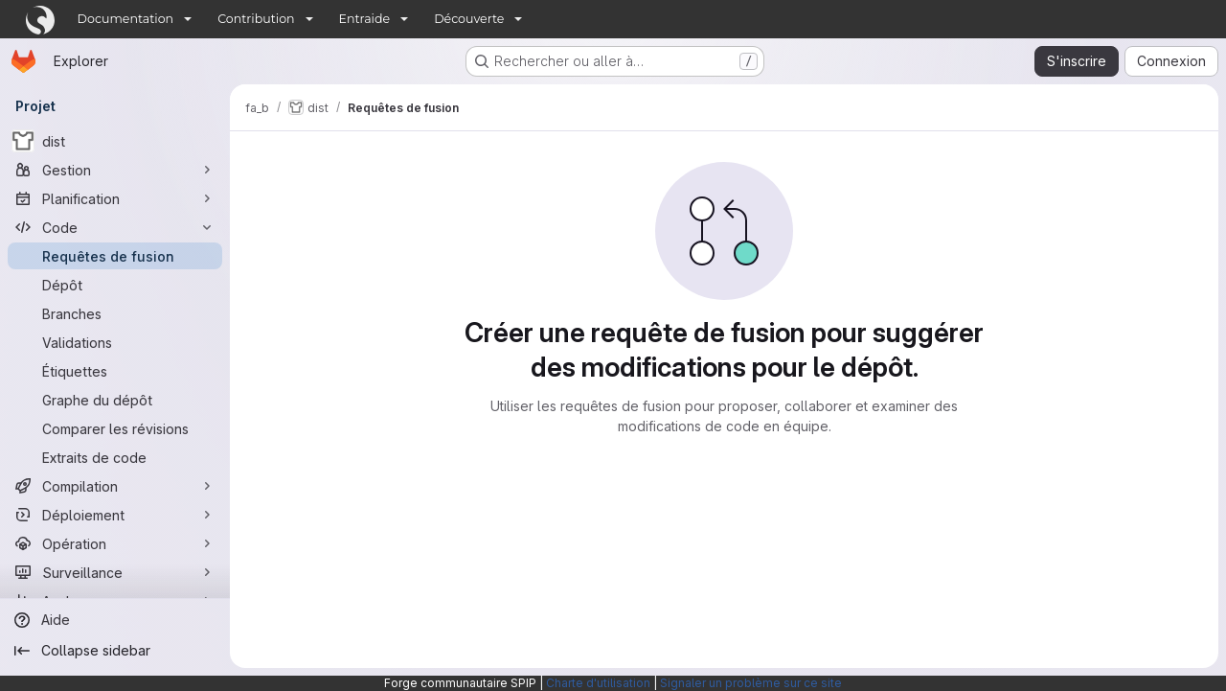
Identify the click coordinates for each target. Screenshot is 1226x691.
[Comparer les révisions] (115, 428)
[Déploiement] (115, 514)
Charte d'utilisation (598, 683)
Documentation (126, 19)
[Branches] (115, 313)
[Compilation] (115, 485)
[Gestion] (115, 169)
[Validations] (115, 342)
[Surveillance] (115, 572)
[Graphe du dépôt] (115, 399)
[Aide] (115, 620)
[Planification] (115, 198)
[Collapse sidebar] (115, 650)
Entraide (365, 19)
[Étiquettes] (115, 370)
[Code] (115, 227)
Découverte (469, 19)
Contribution (255, 19)
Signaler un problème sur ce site (751, 683)
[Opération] (115, 543)
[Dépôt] (115, 284)
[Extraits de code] (115, 457)
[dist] (115, 140)
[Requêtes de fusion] (115, 255)
